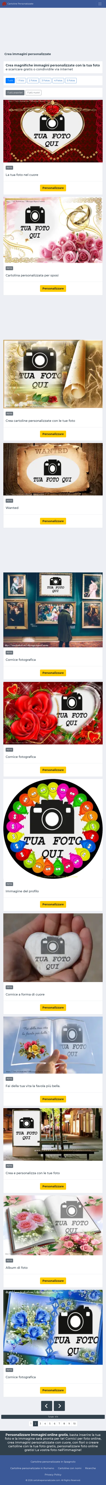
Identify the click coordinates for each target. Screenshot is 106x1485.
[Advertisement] (53, 30)
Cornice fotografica (21, 660)
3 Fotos (46, 80)
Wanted (12, 508)
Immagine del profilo (22, 891)
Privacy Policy (53, 1474)
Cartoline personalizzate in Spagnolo (53, 1461)
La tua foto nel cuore (22, 175)
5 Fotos (71, 80)
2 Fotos (33, 80)
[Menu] (100, 4)
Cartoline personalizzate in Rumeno (32, 1468)
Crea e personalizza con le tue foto (33, 1173)
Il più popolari (15, 92)
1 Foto (21, 80)
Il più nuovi (33, 92)
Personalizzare (53, 188)
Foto (9, 168)
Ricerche (90, 1468)
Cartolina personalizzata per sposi (32, 275)
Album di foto (17, 1268)
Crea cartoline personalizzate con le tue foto (40, 421)
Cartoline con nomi (69, 1468)
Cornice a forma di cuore (25, 994)
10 (74, 1423)
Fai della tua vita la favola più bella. (33, 1086)
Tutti (10, 80)
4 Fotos (58, 80)
